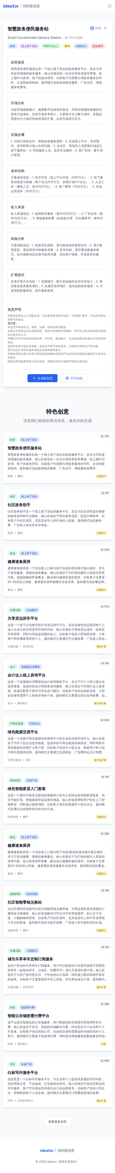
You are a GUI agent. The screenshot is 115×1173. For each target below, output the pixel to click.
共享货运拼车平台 (23, 618)
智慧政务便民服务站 (25, 448)
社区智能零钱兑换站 (25, 902)
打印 (95, 28)
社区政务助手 (19, 505)
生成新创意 (42, 378)
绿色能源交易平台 (23, 732)
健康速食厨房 (19, 561)
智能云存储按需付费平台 (28, 1016)
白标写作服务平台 (23, 1072)
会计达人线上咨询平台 (27, 675)
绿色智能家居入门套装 (27, 788)
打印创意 (74, 378)
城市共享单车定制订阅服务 (30, 959)
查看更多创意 (57, 1121)
